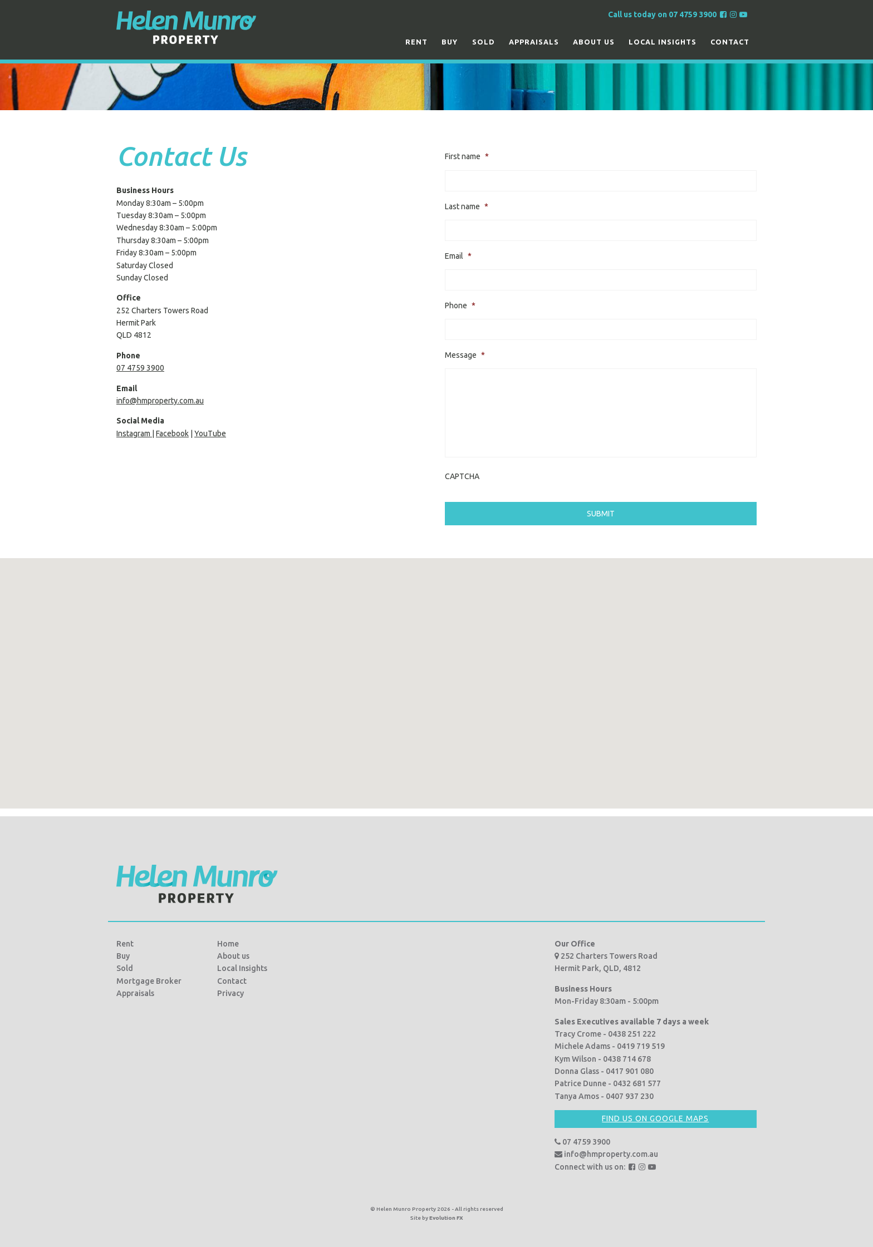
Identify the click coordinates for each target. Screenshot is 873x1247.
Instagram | (135, 433)
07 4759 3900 (140, 367)
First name (467, 156)
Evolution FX (446, 1214)
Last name (466, 206)
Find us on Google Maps (655, 1115)
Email (458, 256)
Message (465, 355)
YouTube (210, 433)
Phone (460, 305)
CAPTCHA (462, 476)
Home (228, 939)
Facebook (172, 433)
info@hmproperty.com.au (160, 400)
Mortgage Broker (149, 977)
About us (594, 42)
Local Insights (663, 42)
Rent (416, 42)
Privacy (230, 989)
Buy (450, 42)
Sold (483, 42)
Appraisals (534, 42)
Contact (729, 42)
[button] (436, 669)
